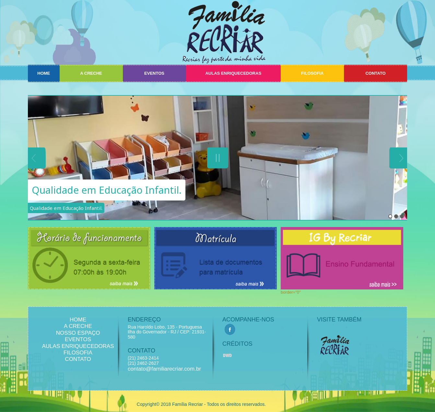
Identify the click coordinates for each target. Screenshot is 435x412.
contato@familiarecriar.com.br (164, 369)
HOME (43, 73)
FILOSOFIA (312, 73)
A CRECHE (91, 73)
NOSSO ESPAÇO (78, 333)
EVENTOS (154, 73)
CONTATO (375, 73)
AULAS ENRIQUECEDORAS (233, 73)
